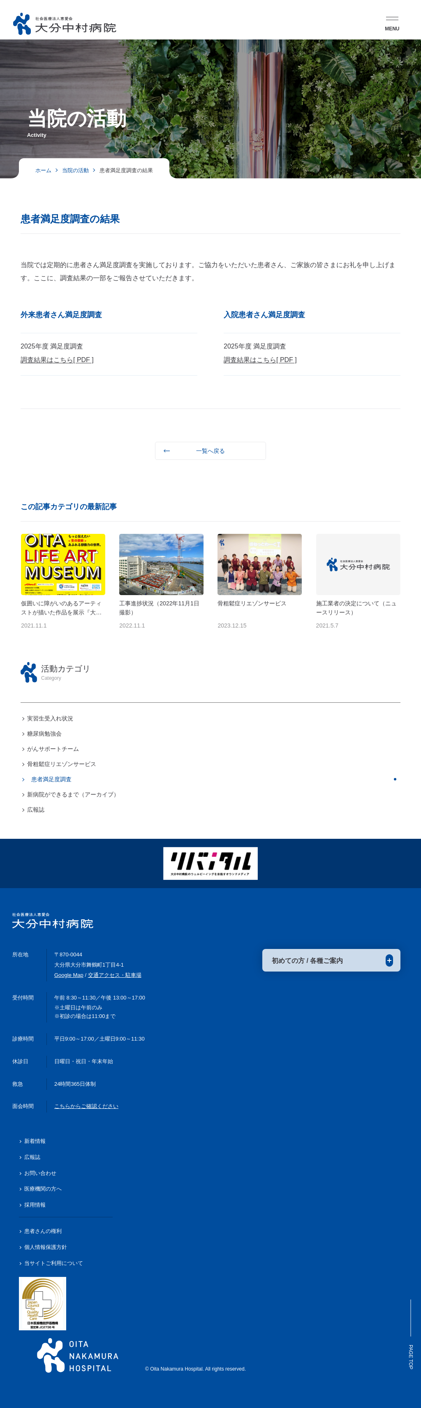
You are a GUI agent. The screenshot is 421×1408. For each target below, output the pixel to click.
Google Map (68, 975)
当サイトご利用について (53, 1263)
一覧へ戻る (210, 451)
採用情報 (35, 1205)
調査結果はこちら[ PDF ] (57, 359)
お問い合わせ (40, 1173)
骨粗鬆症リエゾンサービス (61, 764)
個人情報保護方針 (45, 1247)
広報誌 (35, 809)
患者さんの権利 (43, 1231)
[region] (210, 722)
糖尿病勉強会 (44, 733)
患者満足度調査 (51, 779)
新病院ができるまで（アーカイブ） (73, 794)
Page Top (410, 1334)
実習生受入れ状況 (50, 718)
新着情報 (35, 1141)
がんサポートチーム (53, 749)
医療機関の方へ (43, 1189)
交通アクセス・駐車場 (114, 975)
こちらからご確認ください (86, 1106)
